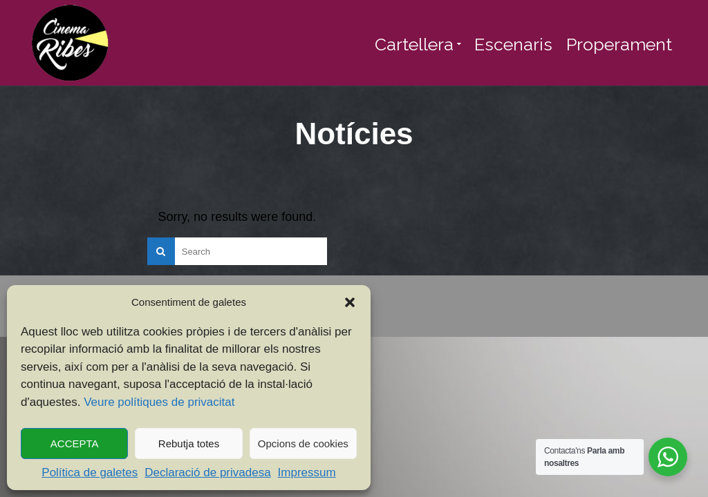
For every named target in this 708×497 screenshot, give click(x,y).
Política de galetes (89, 472)
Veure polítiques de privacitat (159, 402)
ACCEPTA (74, 443)
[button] (350, 302)
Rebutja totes (188, 443)
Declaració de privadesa (207, 472)
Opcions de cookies (303, 443)
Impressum (307, 472)
